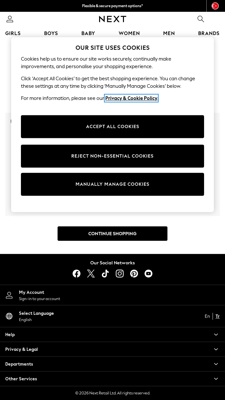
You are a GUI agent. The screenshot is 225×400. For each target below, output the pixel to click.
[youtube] (148, 273)
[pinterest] (134, 273)
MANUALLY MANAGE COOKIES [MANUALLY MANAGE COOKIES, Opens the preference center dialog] (112, 184)
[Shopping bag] (215, 19)
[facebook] (76, 273)
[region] (112, 124)
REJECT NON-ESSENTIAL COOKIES (112, 156)
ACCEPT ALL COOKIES (112, 126)
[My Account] (112, 295)
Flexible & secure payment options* (112, 6)
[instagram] (120, 273)
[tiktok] (105, 273)
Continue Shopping (112, 234)
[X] (91, 273)
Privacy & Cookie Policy (131, 98)
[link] (10, 19)
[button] (112, 334)
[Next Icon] (112, 19)
